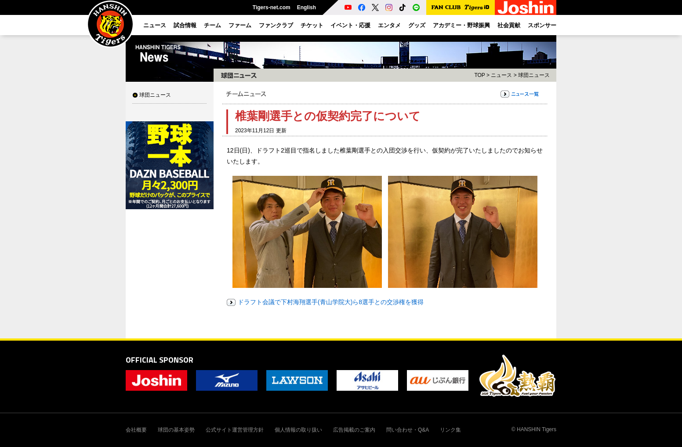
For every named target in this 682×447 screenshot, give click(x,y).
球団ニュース (155, 95)
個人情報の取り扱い (298, 430)
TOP (479, 75)
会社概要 (136, 430)
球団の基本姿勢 (176, 430)
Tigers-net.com (271, 7)
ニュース (501, 75)
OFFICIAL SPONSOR (159, 360)
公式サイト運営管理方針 (235, 430)
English (306, 7)
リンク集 (450, 430)
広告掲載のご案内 (354, 430)
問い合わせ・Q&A (407, 430)
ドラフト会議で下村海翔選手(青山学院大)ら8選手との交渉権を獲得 (331, 301)
